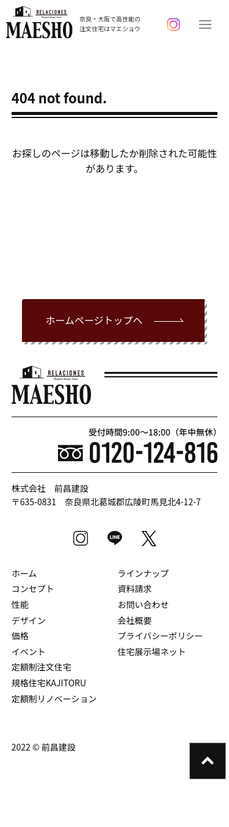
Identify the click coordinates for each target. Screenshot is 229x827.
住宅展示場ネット (152, 651)
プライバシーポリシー (160, 635)
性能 (20, 604)
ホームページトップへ (93, 320)
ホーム (24, 573)
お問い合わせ (143, 604)
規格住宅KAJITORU (49, 683)
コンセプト (33, 588)
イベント (29, 651)
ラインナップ (143, 573)
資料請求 (135, 588)
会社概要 (135, 620)
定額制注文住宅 (41, 667)
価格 (20, 635)
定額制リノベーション (54, 698)
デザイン (29, 620)
